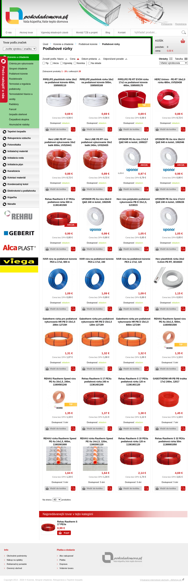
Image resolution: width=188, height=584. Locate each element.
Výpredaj (67, 63)
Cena (72, 59)
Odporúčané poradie (113, 59)
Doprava (63, 564)
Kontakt (122, 32)
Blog (107, 32)
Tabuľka (179, 59)
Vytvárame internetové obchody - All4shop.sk (162, 580)
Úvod (45, 44)
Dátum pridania (89, 59)
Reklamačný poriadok (17, 564)
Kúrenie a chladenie (63, 44)
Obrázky (163, 59)
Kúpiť (67, 533)
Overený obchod (14, 568)
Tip (47, 63)
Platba (62, 560)
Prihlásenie (166, 24)
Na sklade (96, 63)
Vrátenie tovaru (67, 568)
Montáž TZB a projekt (87, 32)
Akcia (56, 63)
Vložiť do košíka (58, 129)
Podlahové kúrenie (88, 44)
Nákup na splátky (15, 560)
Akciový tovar (26, 32)
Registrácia (180, 24)
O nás (9, 32)
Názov (60, 59)
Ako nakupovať (67, 556)
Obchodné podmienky (17, 556)
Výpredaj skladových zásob (54, 32)
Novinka (81, 63)
